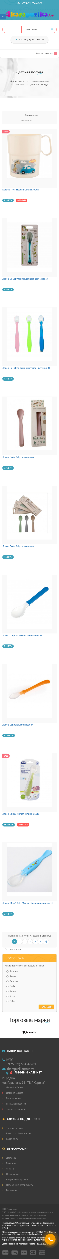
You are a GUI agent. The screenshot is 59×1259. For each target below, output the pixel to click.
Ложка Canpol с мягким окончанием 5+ (22, 635)
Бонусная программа (15, 1179)
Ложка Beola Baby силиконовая (18, 457)
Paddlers (12, 971)
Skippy (11, 991)
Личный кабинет (12, 1087)
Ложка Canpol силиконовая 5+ (17, 724)
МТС (9, 1060)
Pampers (12, 981)
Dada (10, 986)
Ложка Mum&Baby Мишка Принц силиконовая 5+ (27, 903)
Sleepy (11, 976)
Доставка (9, 1157)
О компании (10, 1174)
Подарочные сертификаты (17, 1185)
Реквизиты (9, 1190)
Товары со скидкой (13, 1109)
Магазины (9, 1163)
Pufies (10, 1001)
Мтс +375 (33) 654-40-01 (29, 3)
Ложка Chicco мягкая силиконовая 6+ (21, 813)
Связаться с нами (12, 1128)
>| (46, 941)
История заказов (12, 1092)
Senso (10, 996)
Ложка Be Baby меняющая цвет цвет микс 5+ (25, 278)
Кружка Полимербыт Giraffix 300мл (20, 189)
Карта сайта (10, 1138)
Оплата (8, 1168)
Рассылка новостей (14, 1103)
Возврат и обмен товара (16, 1133)
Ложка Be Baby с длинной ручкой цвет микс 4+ (26, 368)
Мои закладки (11, 1098)
